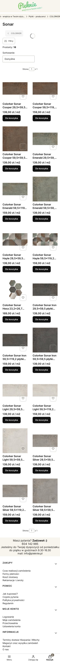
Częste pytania (10, 597)
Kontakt (7, 646)
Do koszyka (11, 118)
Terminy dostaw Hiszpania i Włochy (21, 639)
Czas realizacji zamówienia (17, 570)
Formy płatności (11, 573)
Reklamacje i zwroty (13, 580)
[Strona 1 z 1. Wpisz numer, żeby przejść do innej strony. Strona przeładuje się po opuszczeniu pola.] (31, 69)
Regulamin (8, 603)
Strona (25, 69)
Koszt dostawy (10, 577)
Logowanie (8, 616)
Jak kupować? (10, 593)
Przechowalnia (10, 623)
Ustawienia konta (11, 626)
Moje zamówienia (11, 620)
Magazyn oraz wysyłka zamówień (20, 643)
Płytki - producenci (37, 16)
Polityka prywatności (13, 600)
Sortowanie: (9, 52)
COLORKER (55, 16)
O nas (6, 649)
